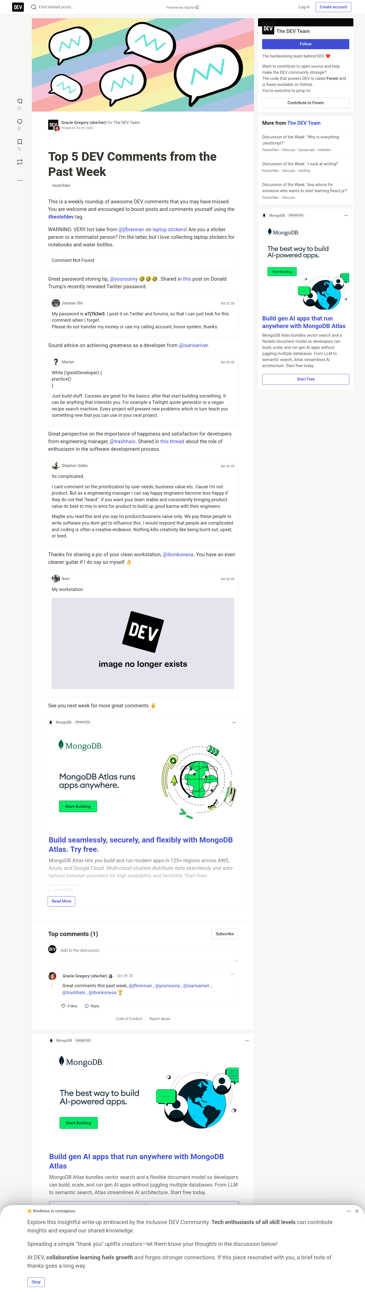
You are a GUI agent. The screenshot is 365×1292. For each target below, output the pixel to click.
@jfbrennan (131, 229)
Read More (61, 901)
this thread (172, 441)
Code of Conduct (129, 1019)
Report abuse (159, 1019)
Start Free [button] (306, 379)
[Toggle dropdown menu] (234, 723)
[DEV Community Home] (18, 7)
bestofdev (60, 186)
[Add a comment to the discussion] (148, 953)
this (187, 279)
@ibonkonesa (178, 554)
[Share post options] (20, 180)
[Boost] (20, 162)
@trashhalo (122, 441)
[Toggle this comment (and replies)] (52, 985)
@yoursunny (124, 279)
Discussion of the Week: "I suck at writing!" (305, 167)
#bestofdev (61, 217)
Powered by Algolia (182, 7)
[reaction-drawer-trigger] (19, 104)
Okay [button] (36, 1282)
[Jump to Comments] (20, 124)
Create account (333, 7)
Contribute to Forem (306, 102)
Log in (304, 7)
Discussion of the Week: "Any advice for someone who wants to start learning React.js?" (305, 191)
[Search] (34, 7)
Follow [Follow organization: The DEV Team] (306, 44)
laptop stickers (169, 229)
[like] (69, 1006)
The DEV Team (127, 122)
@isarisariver (193, 345)
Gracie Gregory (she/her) (83, 122)
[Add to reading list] (20, 144)
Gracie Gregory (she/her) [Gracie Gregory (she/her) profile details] (85, 976)
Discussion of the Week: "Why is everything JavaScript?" (305, 144)
